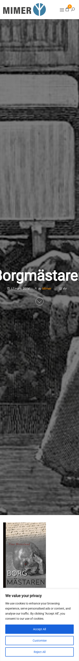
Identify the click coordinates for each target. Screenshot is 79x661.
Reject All (40, 652)
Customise (40, 640)
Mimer (47, 288)
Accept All (39, 629)
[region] (39, 625)
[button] (62, 9)
